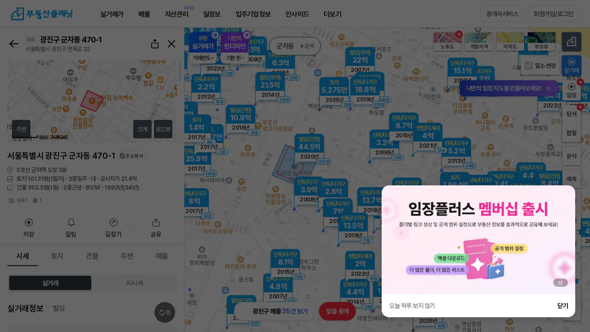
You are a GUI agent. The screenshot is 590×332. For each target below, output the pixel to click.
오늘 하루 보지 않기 (412, 305)
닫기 (562, 305)
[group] (478, 239)
